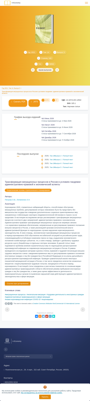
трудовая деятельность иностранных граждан (66, 294)
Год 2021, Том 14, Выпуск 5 (11, 88)
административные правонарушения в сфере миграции (28, 297)
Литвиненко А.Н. (23, 200)
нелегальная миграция (36, 294)
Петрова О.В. (10, 200)
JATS (34, 102)
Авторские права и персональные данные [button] (18, 356)
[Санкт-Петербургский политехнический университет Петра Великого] (7, 343)
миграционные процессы (16, 294)
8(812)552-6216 (11, 382)
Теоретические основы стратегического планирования (28, 190)
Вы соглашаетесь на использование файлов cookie (41, 393)
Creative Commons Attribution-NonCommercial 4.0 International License (56, 303)
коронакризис (47, 299)
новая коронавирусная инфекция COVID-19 (23, 299)
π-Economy (16, 3)
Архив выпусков (45, 70)
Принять (45, 397)
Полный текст (67, 156)
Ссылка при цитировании (17, 283)
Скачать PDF (18, 102)
